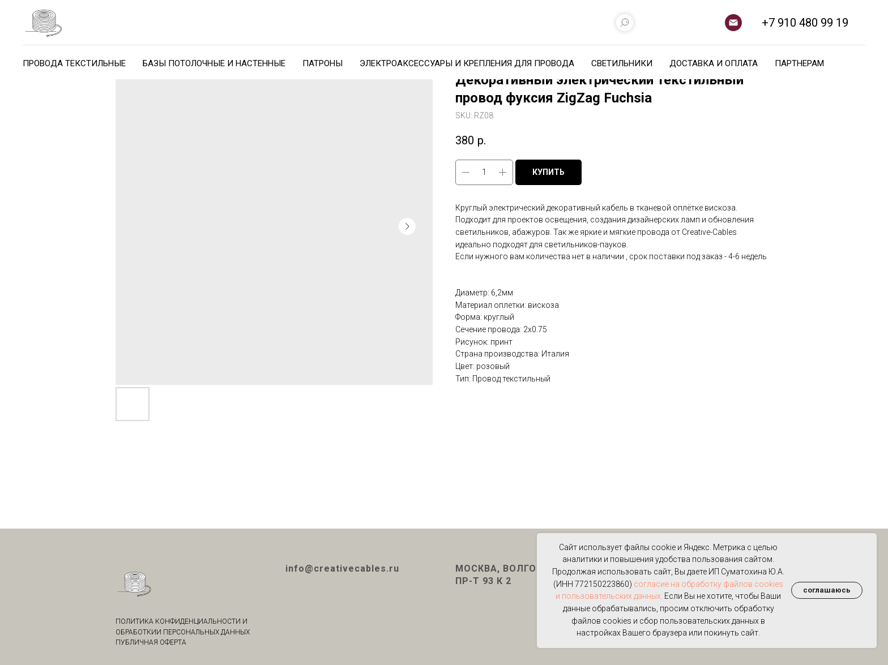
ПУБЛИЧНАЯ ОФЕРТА (151, 642)
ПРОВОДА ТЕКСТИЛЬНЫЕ (74, 63)
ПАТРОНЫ (322, 63)
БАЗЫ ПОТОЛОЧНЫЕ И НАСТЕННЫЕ (214, 63)
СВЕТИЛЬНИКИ (621, 63)
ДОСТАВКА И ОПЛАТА (713, 63)
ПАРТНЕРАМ (799, 63)
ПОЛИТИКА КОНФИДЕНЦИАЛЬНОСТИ (178, 621)
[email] (733, 22)
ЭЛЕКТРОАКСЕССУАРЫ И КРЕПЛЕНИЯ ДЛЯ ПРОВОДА (467, 63)
